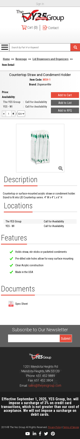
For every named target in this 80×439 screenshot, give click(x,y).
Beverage (21, 59)
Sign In (40, 4)
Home (6, 59)
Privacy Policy (54, 427)
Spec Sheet (21, 303)
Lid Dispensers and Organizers (51, 59)
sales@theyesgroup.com (44, 385)
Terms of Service (71, 427)
